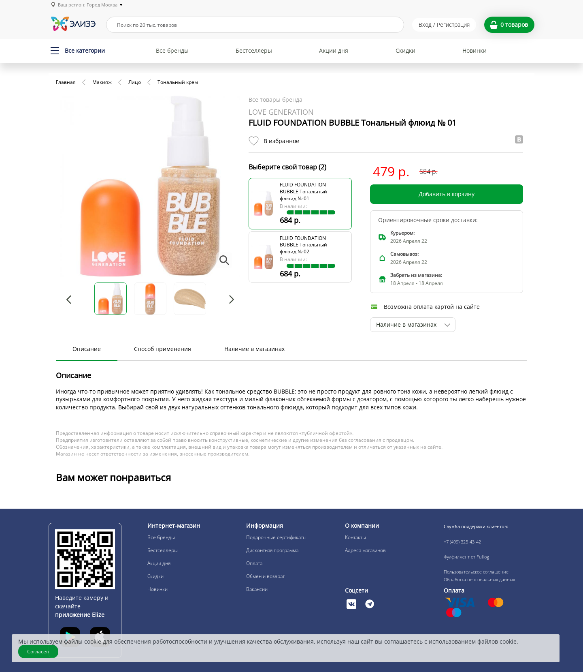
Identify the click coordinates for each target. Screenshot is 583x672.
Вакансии (257, 589)
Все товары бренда (275, 99)
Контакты (355, 537)
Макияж (102, 82)
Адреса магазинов (365, 550)
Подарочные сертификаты (276, 537)
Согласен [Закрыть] (38, 651)
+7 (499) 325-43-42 (462, 542)
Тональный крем (177, 82)
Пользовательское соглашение (476, 572)
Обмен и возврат (265, 576)
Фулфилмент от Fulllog (466, 557)
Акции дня (333, 50)
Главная (66, 82)
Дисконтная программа (272, 550)
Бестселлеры (254, 50)
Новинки (474, 50)
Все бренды (172, 50)
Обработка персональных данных (479, 579)
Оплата (254, 563)
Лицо (134, 82)
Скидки (405, 50)
